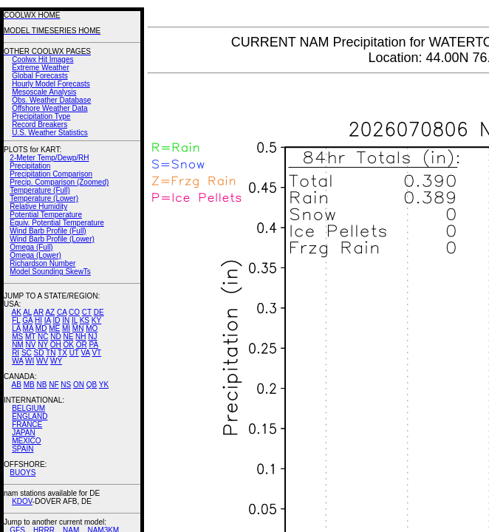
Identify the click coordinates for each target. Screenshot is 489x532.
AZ (50, 312)
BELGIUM (28, 408)
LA (16, 328)
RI (15, 353)
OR (81, 345)
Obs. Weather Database (51, 100)
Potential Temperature (46, 215)
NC (43, 336)
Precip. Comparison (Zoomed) (59, 182)
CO (74, 312)
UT (74, 353)
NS (66, 385)
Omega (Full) (31, 247)
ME (54, 328)
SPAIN (22, 449)
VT (96, 353)
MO (92, 328)
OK (68, 345)
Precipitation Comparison (51, 174)
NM (18, 345)
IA (47, 320)
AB (16, 385)
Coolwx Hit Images (42, 59)
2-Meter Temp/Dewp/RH (49, 158)
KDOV (22, 501)
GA (27, 320)
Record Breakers (39, 124)
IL (75, 320)
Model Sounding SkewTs (50, 271)
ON (78, 385)
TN (50, 353)
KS (84, 320)
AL (27, 312)
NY (43, 345)
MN (78, 328)
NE (68, 336)
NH (80, 336)
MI (66, 328)
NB (41, 385)
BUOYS (22, 472)
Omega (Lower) (35, 255)
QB (91, 385)
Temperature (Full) (40, 190)
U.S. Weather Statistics (50, 133)
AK (16, 312)
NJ (92, 336)
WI (29, 361)
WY (56, 361)
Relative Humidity (38, 206)
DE (99, 312)
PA (93, 345)
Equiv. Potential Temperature (56, 223)
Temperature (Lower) (44, 198)
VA (85, 353)
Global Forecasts (40, 76)
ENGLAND (29, 416)
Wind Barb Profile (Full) (48, 231)
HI (38, 320)
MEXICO (26, 441)
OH (55, 345)
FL (16, 320)
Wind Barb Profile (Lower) (52, 239)
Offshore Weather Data (49, 108)
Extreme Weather (40, 68)
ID (56, 320)
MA (28, 328)
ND (55, 336)
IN (65, 320)
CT (87, 312)
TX (62, 353)
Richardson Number (42, 263)
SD (39, 353)
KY (96, 320)
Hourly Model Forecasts (51, 84)
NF (53, 385)
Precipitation (30, 166)
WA (17, 361)
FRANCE (27, 424)
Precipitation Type (41, 116)
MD (41, 328)
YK (104, 385)
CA (61, 312)
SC (26, 353)
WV (42, 361)
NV (30, 345)
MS (17, 336)
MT (30, 336)
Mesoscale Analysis (44, 92)
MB (29, 385)
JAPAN (23, 433)
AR (38, 312)
